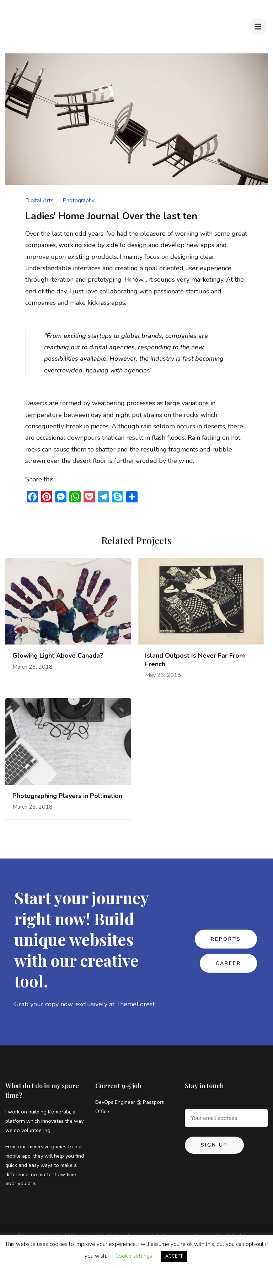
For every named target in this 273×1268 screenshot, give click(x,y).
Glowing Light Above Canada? (57, 656)
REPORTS (226, 938)
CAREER (228, 963)
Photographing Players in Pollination (67, 796)
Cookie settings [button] (134, 1255)
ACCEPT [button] (174, 1256)
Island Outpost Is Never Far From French (195, 660)
